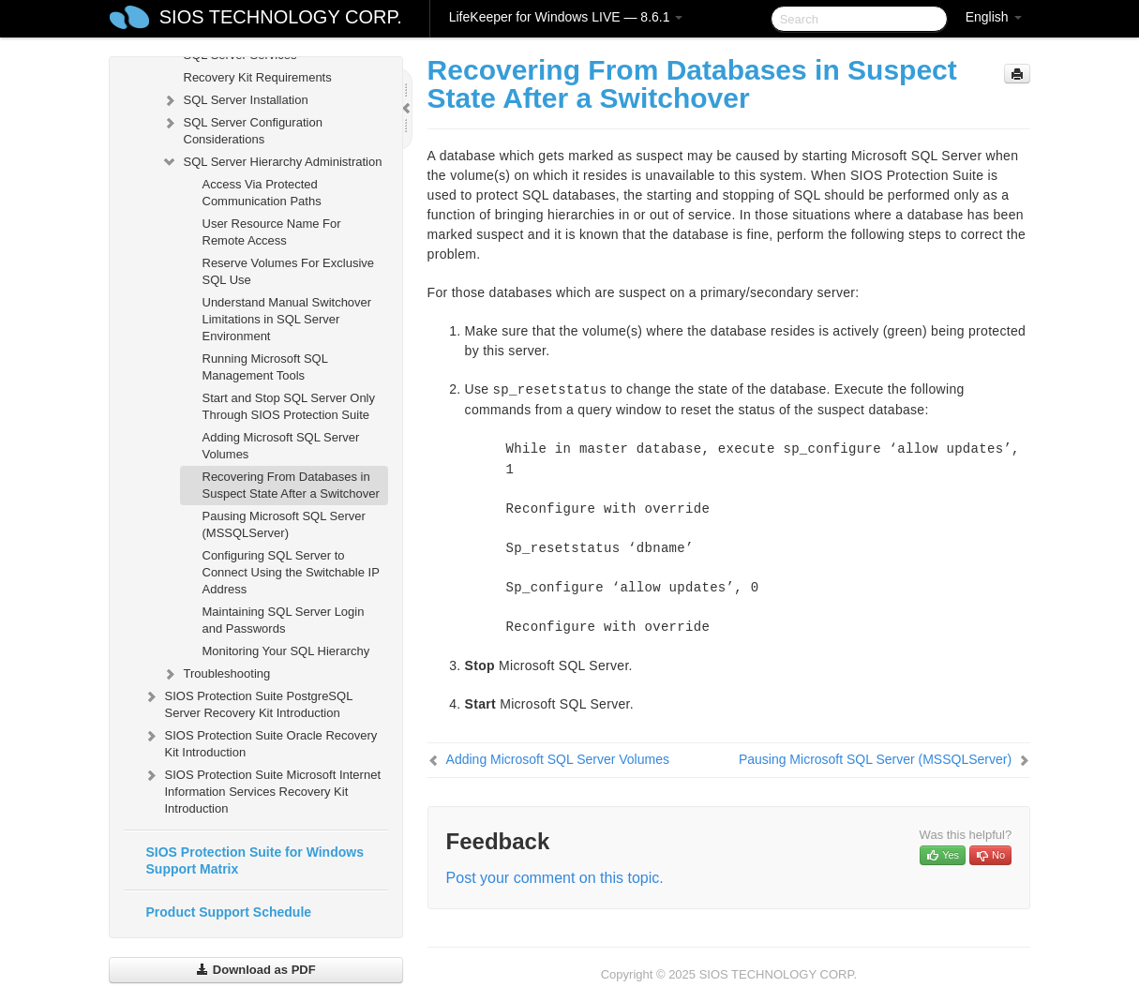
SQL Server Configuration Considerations (241, 129)
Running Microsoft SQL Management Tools (265, 366)
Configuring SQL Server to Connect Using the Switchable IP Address (291, 572)
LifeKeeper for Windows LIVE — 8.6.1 (566, 16)
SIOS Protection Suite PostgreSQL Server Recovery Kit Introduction (247, 702)
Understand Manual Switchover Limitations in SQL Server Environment (287, 319)
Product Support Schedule (229, 912)
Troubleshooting (216, 674)
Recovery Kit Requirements (258, 77)
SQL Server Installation (234, 100)
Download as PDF (255, 970)
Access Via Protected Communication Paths (262, 192)
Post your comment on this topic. (555, 878)
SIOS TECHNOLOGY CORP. (280, 17)
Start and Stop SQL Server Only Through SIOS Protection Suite (289, 406)
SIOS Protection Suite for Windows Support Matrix (255, 860)
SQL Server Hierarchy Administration (271, 162)
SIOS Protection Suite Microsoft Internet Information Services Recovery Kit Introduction (262, 789)
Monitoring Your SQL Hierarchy (286, 651)
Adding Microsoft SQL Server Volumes (281, 445)
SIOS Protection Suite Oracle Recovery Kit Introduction (260, 742)
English (994, 16)
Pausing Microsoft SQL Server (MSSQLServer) (284, 524)
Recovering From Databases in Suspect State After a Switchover (291, 485)
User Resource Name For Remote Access (271, 232)
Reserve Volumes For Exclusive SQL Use (288, 271)
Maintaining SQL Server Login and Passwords (283, 620)
